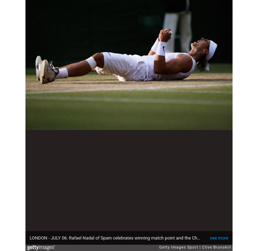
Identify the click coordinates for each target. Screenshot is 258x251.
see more (219, 238)
